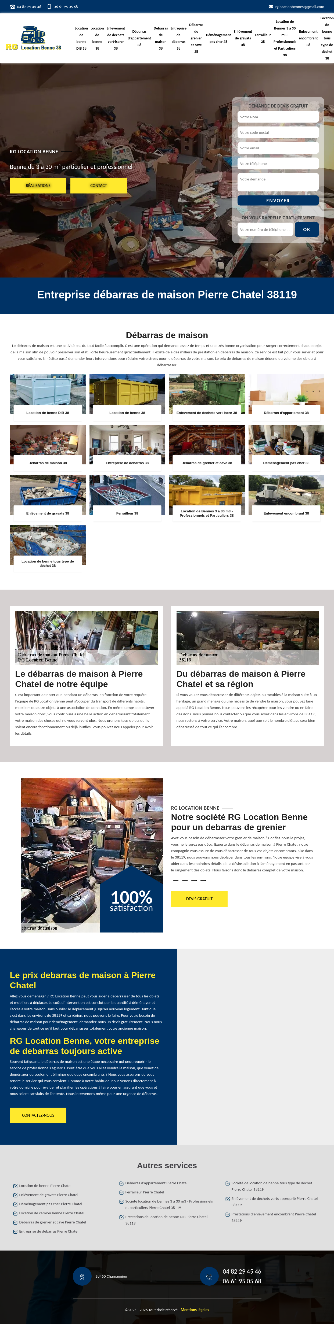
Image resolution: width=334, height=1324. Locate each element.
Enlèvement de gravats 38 (243, 38)
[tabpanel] (242, 845)
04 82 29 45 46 (29, 6)
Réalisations (38, 185)
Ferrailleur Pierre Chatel (144, 1192)
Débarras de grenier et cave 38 (196, 38)
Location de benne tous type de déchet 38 (327, 38)
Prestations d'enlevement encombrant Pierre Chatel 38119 (274, 1217)
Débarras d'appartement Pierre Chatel (156, 1183)
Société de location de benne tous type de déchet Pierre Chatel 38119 (272, 1186)
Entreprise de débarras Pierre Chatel (48, 1231)
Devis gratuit (199, 898)
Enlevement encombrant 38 (308, 38)
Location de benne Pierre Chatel (45, 1185)
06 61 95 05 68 (66, 6)
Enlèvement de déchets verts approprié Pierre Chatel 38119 (275, 1201)
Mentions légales (195, 1309)
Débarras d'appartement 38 (139, 38)
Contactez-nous (38, 1115)
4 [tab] (203, 880)
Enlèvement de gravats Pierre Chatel (48, 1194)
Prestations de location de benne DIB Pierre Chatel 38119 (166, 1220)
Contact (98, 185)
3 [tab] (194, 880)
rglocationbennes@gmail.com (299, 6)
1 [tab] (175, 880)
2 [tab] (185, 880)
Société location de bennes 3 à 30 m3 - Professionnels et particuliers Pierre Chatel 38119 (169, 1204)
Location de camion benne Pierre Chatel (51, 1213)
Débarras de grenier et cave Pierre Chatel (52, 1222)
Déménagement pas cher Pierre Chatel (50, 1203)
